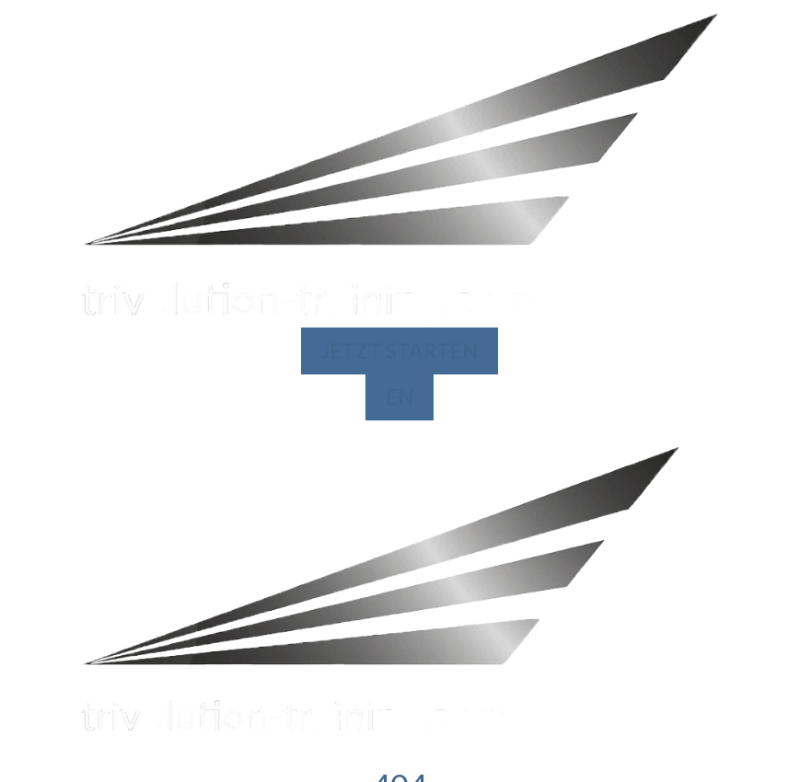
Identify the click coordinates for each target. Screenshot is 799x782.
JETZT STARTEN (399, 351)
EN (399, 397)
